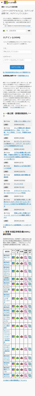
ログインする (15, 67)
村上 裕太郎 (27, 25)
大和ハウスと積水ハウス (22, 121)
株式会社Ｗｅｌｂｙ (7, 257)
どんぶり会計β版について (17, 107)
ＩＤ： (5, 48)
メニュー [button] (1, 2)
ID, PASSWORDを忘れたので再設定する (16, 72)
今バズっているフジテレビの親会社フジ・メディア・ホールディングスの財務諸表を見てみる (17, 144)
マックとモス (18, 184)
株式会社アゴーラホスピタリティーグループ (7, 271)
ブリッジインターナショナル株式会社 (7, 349)
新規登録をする (23, 75)
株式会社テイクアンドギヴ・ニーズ (7, 298)
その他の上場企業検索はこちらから (15, 380)
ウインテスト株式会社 (7, 326)
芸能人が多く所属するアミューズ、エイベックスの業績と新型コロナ (17, 215)
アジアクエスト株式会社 (7, 289)
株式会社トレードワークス (7, 358)
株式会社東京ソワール (7, 369)
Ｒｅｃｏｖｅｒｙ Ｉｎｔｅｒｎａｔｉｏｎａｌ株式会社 (7, 336)
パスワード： (7, 56)
